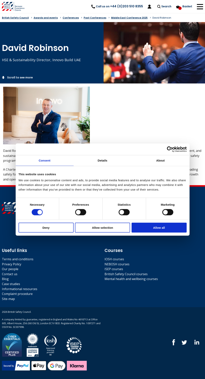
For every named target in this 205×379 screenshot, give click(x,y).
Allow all (159, 227)
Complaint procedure (17, 294)
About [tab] (160, 160)
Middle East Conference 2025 (129, 17)
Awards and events (46, 17)
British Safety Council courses (126, 274)
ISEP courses (114, 269)
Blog (5, 279)
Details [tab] (102, 160)
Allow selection (102, 227)
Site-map (8, 299)
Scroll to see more (20, 77)
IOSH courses (114, 259)
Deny (46, 227)
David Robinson (161, 17)
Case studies (11, 284)
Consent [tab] (44, 160)
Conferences (71, 17)
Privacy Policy (11, 264)
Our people (10, 269)
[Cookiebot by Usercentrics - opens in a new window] (170, 149)
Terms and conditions (17, 259)
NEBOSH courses (117, 264)
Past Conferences (95, 17)
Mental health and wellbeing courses (131, 279)
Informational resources (19, 289)
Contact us (9, 274)
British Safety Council (15, 17)
